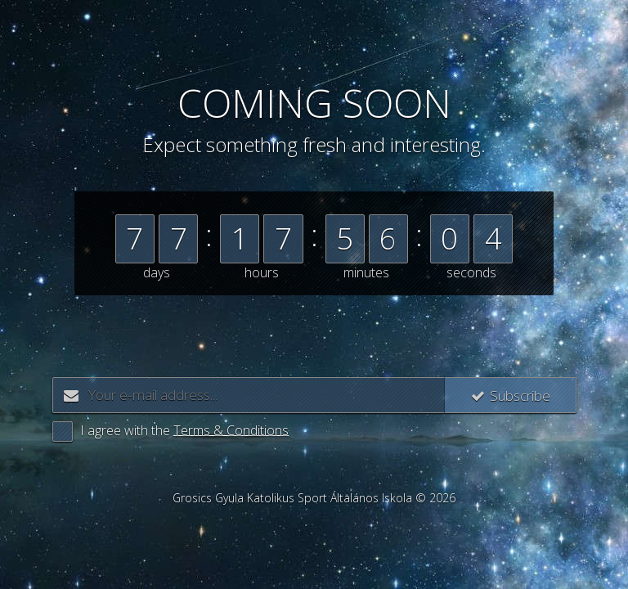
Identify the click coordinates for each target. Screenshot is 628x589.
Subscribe (506, 395)
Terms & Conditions (231, 430)
